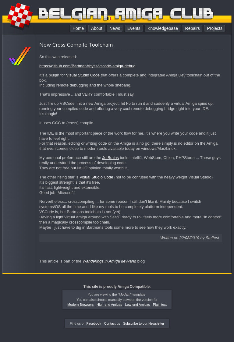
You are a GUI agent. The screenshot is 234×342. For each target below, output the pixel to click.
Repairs (192, 28)
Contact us (112, 323)
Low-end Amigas (137, 304)
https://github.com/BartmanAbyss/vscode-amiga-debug (87, 66)
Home (78, 28)
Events (133, 28)
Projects (214, 28)
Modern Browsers (80, 304)
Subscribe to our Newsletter (143, 323)
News (114, 28)
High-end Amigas (109, 304)
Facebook (93, 323)
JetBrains (110, 157)
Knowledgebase (162, 28)
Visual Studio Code (83, 75)
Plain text (160, 304)
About (96, 28)
